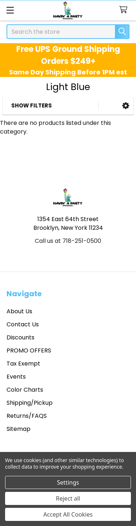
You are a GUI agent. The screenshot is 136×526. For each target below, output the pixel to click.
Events (16, 376)
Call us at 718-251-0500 (68, 241)
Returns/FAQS (27, 416)
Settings (68, 482)
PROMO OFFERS (29, 350)
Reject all (68, 498)
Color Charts (25, 390)
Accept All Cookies (68, 514)
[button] (125, 105)
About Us (19, 311)
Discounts (20, 337)
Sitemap (18, 429)
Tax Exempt (23, 363)
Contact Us (23, 324)
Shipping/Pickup (30, 403)
